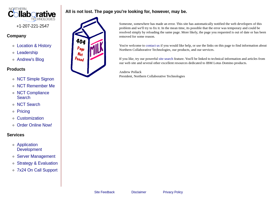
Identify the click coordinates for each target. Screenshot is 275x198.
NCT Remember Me (36, 86)
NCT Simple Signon (35, 79)
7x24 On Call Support (37, 170)
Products (16, 69)
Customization (30, 118)
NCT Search (28, 104)
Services (15, 135)
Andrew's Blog (30, 59)
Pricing (23, 111)
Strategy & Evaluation (37, 163)
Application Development (29, 147)
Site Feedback (104, 192)
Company (16, 36)
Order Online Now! (34, 125)
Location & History (34, 45)
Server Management (36, 156)
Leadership (27, 52)
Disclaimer (138, 192)
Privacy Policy (173, 192)
